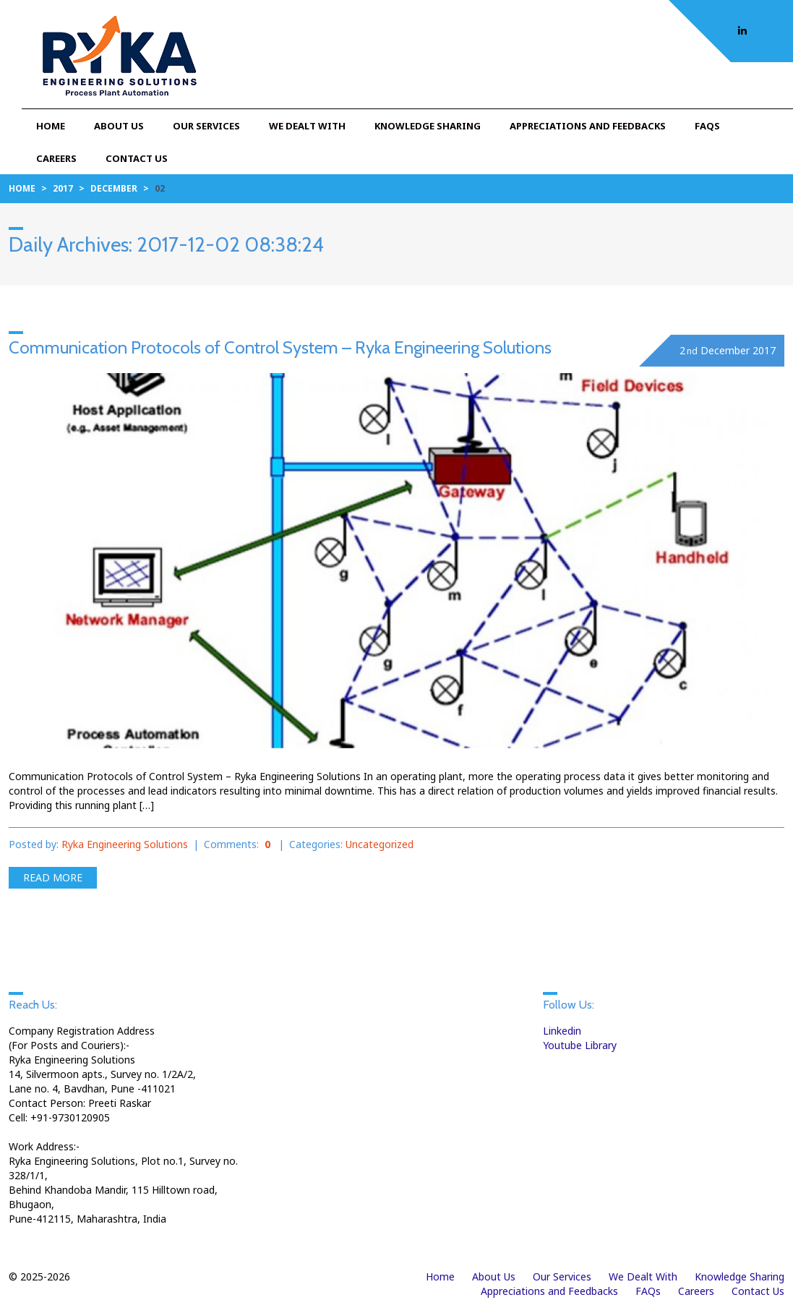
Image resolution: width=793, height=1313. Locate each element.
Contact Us (137, 158)
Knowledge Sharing (427, 125)
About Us (119, 125)
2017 (63, 188)
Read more (52, 877)
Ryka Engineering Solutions (124, 844)
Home (50, 125)
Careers (56, 158)
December (113, 188)
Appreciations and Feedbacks (588, 125)
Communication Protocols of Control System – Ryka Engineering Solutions (280, 347)
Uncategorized (379, 844)
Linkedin (562, 1031)
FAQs (707, 125)
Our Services (206, 125)
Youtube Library (580, 1045)
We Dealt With (307, 125)
